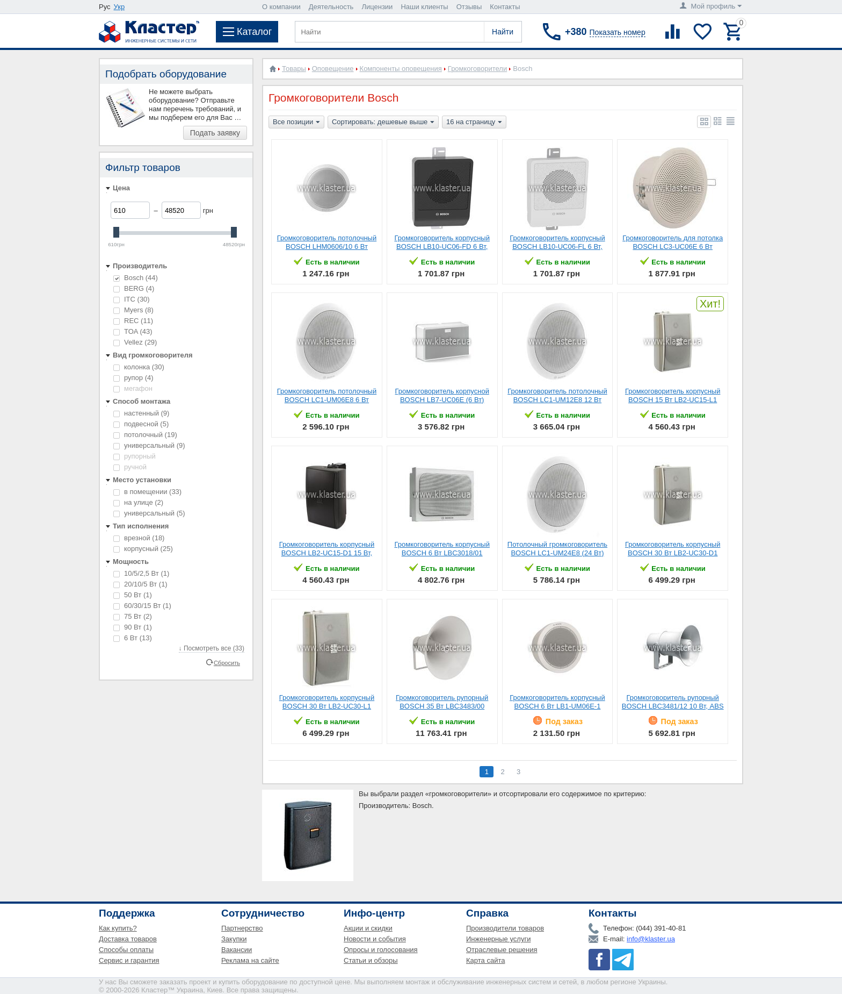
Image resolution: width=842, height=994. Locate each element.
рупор (133, 378)
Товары (294, 69)
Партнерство (242, 928)
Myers (133, 310)
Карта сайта (485, 960)
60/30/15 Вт (142, 606)
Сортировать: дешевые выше (383, 122)
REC (133, 321)
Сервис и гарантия (129, 960)
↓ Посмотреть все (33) (211, 648)
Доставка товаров (128, 939)
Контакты (505, 7)
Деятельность (331, 7)
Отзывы (469, 7)
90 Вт (132, 627)
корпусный (143, 549)
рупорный (134, 456)
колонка (138, 367)
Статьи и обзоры (371, 960)
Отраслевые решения (502, 950)
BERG (133, 288)
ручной (130, 467)
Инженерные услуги (498, 939)
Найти (502, 31)
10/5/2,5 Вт (141, 573)
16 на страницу (474, 122)
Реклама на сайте (250, 960)
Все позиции (296, 122)
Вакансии (236, 950)
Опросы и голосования (381, 950)
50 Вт (132, 595)
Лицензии (377, 7)
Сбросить (227, 662)
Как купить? (118, 928)
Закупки (233, 939)
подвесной (141, 424)
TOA (133, 331)
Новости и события (375, 939)
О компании (281, 7)
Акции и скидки (368, 928)
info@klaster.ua (651, 939)
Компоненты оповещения (401, 69)
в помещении (147, 492)
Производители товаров (505, 928)
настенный (141, 413)
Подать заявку (215, 132)
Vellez (135, 342)
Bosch (135, 278)
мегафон (133, 388)
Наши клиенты (424, 7)
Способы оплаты (126, 950)
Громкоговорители (477, 69)
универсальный (149, 445)
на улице (138, 502)
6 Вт (132, 638)
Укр (119, 7)
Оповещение (333, 69)
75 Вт (132, 616)
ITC (131, 299)
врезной (138, 538)
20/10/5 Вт (140, 584)
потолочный (145, 435)
